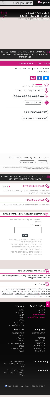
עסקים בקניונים (19, 370)
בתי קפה (47, 296)
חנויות (38, 12)
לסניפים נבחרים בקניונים (36, 112)
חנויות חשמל (31, 289)
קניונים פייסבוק (11, 386)
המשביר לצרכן (32, 276)
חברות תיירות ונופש (28, 296)
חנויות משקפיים (32, 294)
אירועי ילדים (43, 15)
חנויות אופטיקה (44, 294)
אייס (29, 278)
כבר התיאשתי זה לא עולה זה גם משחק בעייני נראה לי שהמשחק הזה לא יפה (25, 240)
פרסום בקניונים (39, 315)
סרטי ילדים (20, 340)
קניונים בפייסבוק (38, 333)
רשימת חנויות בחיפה (27, 162)
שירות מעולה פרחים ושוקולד (30, 254)
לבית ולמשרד (42, 162)
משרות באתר (40, 350)
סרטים (21, 335)
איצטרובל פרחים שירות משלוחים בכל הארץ (25, 252)
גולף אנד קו (15, 276)
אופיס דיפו (41, 276)
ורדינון (48, 276)
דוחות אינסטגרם (18, 333)
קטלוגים (32, 15)
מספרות (39, 296)
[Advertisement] (33, 137)
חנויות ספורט (21, 289)
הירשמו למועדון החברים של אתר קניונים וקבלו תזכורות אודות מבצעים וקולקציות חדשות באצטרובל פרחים (25, 177)
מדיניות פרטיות (39, 348)
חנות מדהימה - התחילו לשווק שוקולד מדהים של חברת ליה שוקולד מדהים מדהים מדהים (25, 245)
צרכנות (21, 320)
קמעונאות (13, 372)
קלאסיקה (23, 276)
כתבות (46, 19)
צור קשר (41, 338)
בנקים (18, 296)
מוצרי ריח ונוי (15, 157)
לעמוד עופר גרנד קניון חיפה (35, 118)
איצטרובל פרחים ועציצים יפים (30, 249)
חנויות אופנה (16, 291)
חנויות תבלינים (20, 294)
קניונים (45, 12)
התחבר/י (2, 18)
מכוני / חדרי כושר (7, 294)
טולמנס (39, 278)
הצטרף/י (5, 14)
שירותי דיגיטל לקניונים (36, 317)
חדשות (23, 15)
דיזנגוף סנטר (13, 364)
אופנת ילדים (36, 291)
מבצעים (30, 12)
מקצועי (28, 19)
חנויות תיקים (6, 291)
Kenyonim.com (25, 386)
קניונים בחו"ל (19, 322)
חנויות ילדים (46, 291)
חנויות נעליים (10, 289)
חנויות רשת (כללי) (44, 289)
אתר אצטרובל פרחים (33, 102)
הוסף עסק (41, 312)
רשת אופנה (26, 291)
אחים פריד (47, 278)
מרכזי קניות (20, 312)
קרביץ (34, 278)
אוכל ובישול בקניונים (16, 325)
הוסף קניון (41, 309)
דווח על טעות (40, 340)
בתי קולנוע (20, 338)
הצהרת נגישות (39, 345)
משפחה (37, 19)
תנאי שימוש (40, 343)
